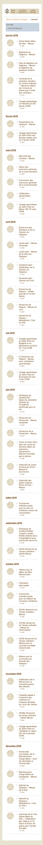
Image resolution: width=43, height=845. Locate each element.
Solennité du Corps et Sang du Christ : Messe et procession (27, 468)
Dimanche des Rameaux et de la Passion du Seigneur (27, 231)
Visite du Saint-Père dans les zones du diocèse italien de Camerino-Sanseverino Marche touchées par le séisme (28, 449)
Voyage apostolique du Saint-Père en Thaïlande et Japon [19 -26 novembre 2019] (28, 731)
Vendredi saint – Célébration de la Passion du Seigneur (26, 268)
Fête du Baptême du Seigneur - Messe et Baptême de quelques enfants (28, 66)
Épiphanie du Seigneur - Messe (27, 53)
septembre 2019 (14, 523)
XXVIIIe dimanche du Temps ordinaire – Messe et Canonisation (27, 626)
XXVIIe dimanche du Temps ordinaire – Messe (28, 612)
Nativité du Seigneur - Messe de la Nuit (27, 787)
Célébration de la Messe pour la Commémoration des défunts (26, 683)
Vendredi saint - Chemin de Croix (26, 279)
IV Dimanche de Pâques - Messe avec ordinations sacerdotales (26, 360)
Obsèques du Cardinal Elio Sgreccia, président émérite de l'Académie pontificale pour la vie (28, 402)
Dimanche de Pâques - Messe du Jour (28, 307)
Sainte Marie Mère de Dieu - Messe (27, 42)
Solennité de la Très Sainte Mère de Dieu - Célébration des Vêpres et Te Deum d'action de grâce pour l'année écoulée (28, 821)
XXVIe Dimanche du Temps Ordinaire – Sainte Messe (28, 551)
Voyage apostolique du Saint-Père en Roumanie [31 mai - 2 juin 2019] (28, 375)
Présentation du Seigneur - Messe (27, 123)
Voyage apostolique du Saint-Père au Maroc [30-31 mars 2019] (28, 208)
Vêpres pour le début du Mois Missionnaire (25, 572)
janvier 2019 (12, 35)
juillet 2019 (11, 497)
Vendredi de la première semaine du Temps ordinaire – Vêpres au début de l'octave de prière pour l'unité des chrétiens (27, 86)
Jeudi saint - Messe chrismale (28, 244)
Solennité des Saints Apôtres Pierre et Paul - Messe (26, 484)
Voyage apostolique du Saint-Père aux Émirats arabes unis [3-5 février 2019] (28, 136)
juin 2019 (10, 389)
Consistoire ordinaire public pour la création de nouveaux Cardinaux (28, 597)
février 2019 (12, 116)
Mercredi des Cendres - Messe (27, 157)
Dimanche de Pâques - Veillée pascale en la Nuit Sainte (27, 292)
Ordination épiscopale (24, 584)
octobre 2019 (12, 564)
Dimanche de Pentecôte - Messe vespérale (28, 420)
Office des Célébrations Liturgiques (17, 19)
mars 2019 (11, 150)
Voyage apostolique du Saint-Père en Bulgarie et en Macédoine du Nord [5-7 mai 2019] (28, 343)
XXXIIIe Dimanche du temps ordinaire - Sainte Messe (27, 715)
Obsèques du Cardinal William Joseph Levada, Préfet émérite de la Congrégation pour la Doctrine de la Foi (28, 535)
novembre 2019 (13, 674)
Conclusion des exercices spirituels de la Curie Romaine (28, 182)
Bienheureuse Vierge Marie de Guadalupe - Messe (28, 774)
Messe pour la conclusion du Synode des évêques (25, 660)
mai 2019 (10, 333)
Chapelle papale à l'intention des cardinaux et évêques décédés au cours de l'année (28, 700)
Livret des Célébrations (15, 28)
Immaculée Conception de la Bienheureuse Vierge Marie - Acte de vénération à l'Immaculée (28, 757)
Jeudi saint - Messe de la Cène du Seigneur (28, 254)
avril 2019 (10, 222)
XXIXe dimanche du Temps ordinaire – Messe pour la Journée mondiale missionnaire (28, 643)
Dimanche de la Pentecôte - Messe (28, 432)
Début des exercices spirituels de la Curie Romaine (28, 169)
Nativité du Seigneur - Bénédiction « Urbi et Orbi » (27, 802)
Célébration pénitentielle (24, 194)
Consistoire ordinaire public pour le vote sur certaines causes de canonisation (28, 508)
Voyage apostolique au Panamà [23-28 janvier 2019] (28, 103)
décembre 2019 (13, 746)
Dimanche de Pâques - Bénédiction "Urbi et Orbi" (27, 319)
